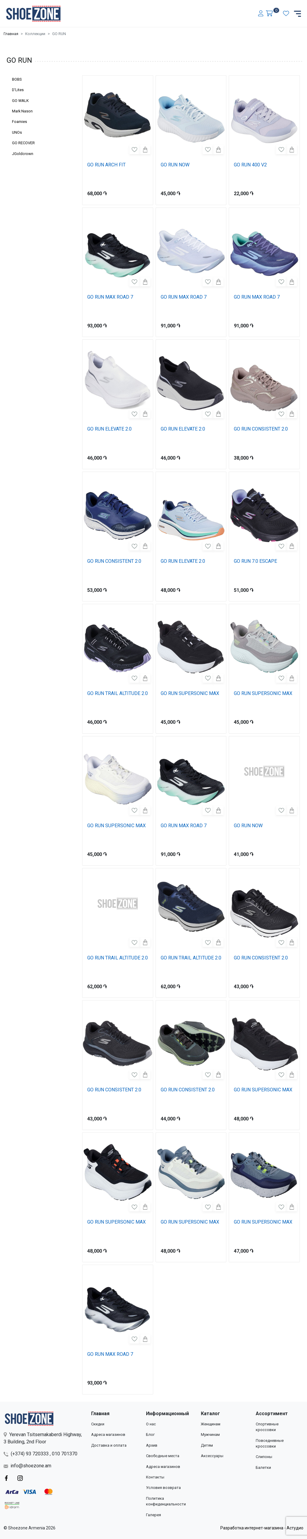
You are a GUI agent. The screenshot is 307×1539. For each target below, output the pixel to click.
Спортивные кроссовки (267, 1427)
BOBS (17, 79)
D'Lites (18, 90)
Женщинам (210, 1424)
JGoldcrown (22, 153)
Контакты (155, 1477)
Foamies (19, 121)
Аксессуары (212, 1456)
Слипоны (264, 1456)
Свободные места (162, 1456)
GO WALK (20, 100)
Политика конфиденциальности (166, 1501)
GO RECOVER (23, 143)
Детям (207, 1445)
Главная (11, 33)
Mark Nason (22, 111)
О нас (151, 1424)
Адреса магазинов (108, 1434)
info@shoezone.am (27, 1466)
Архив (151, 1445)
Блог (150, 1434)
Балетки (263, 1467)
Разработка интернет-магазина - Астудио (261, 1528)
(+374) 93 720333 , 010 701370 (40, 1454)
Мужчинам (210, 1434)
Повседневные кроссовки (270, 1443)
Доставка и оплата (109, 1445)
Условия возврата (163, 1487)
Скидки (97, 1424)
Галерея (153, 1515)
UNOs (17, 132)
